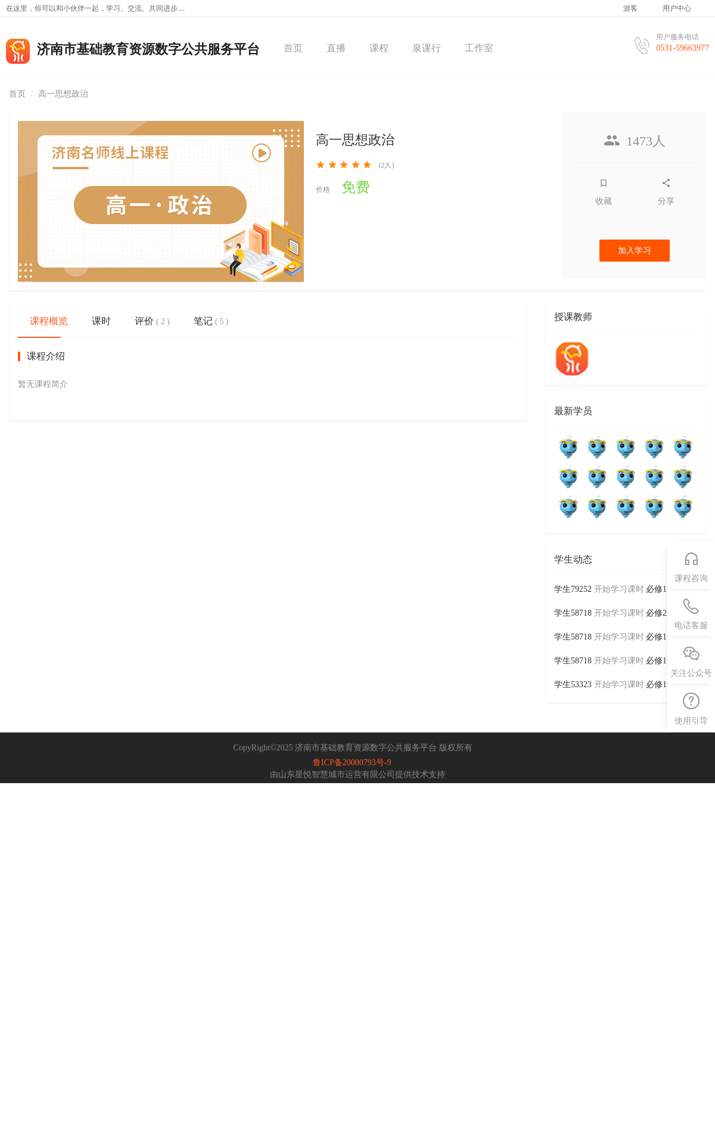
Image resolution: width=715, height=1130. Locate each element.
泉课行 (426, 48)
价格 (323, 189)
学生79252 (573, 589)
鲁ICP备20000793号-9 (352, 762)
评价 (152, 321)
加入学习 (634, 250)
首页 (293, 48)
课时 (101, 321)
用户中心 (677, 8)
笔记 (211, 321)
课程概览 (49, 321)
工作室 (479, 48)
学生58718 (573, 613)
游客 (630, 8)
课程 (378, 48)
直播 (336, 48)
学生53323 (573, 684)
